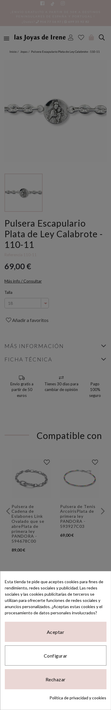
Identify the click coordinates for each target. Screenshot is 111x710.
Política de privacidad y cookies (77, 697)
